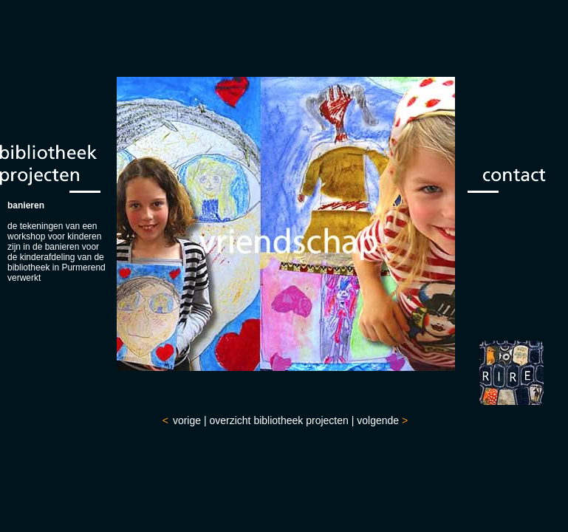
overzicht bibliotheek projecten (278, 420)
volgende (378, 420)
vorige (187, 420)
